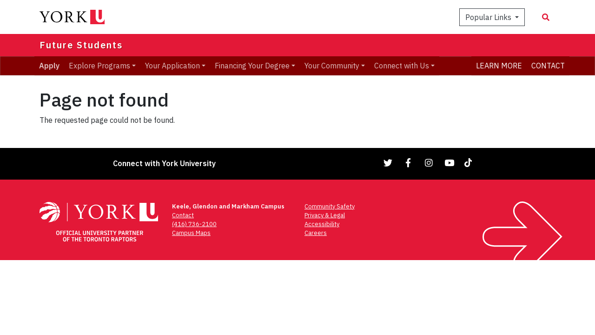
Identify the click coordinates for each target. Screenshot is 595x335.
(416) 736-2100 (194, 224)
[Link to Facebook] (408, 162)
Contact (183, 215)
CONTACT (548, 65)
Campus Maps (191, 233)
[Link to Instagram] (429, 162)
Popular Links (489, 17)
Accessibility (321, 224)
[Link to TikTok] (470, 162)
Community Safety (329, 206)
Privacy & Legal (324, 215)
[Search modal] (545, 17)
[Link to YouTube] (449, 162)
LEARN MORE (499, 65)
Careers (315, 233)
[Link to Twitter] (388, 162)
